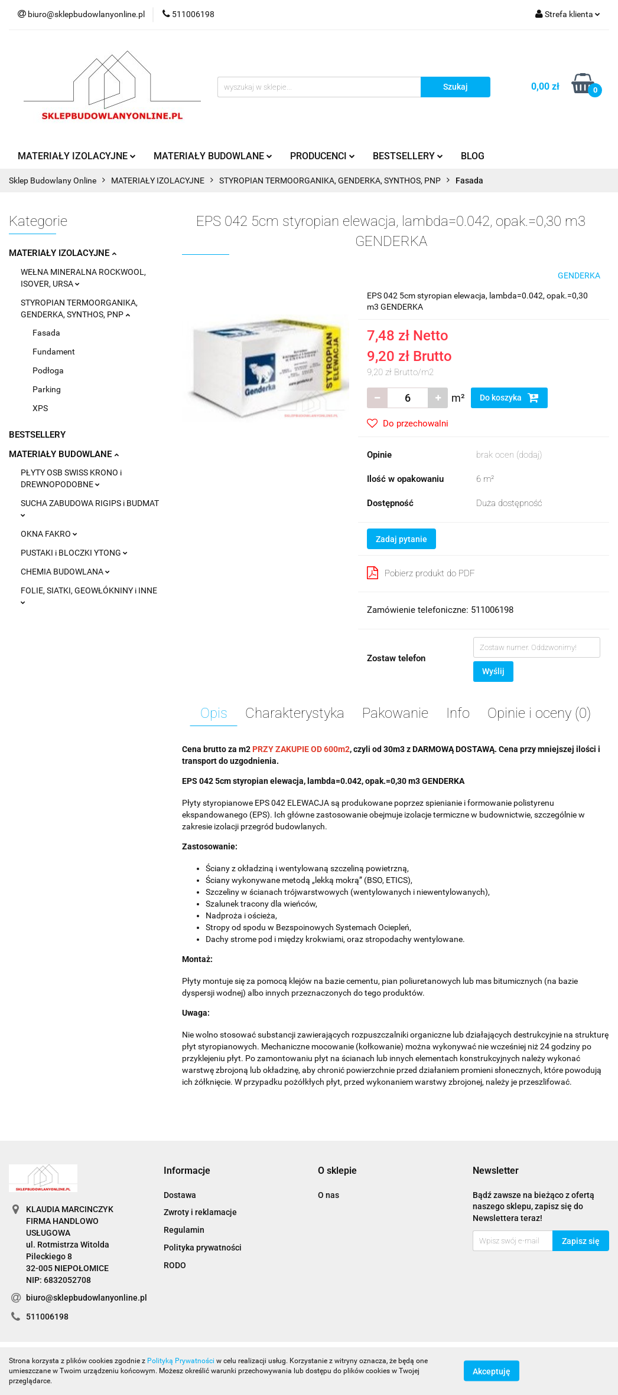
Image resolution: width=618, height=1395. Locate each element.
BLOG (472, 156)
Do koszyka (509, 397)
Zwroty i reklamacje (200, 1212)
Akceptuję (491, 1371)
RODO (175, 1265)
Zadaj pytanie (401, 539)
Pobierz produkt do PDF (421, 572)
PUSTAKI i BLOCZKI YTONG (74, 552)
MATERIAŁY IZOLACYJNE (77, 156)
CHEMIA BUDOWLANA (65, 571)
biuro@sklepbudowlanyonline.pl (86, 1297)
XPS (40, 408)
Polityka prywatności (203, 1247)
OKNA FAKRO (49, 534)
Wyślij (493, 671)
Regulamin (184, 1230)
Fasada (46, 332)
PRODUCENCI (322, 156)
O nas (328, 1195)
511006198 (47, 1316)
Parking (46, 389)
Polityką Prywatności (180, 1361)
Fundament (53, 351)
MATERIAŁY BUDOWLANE (213, 156)
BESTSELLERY (408, 156)
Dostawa (180, 1195)
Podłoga (48, 370)
